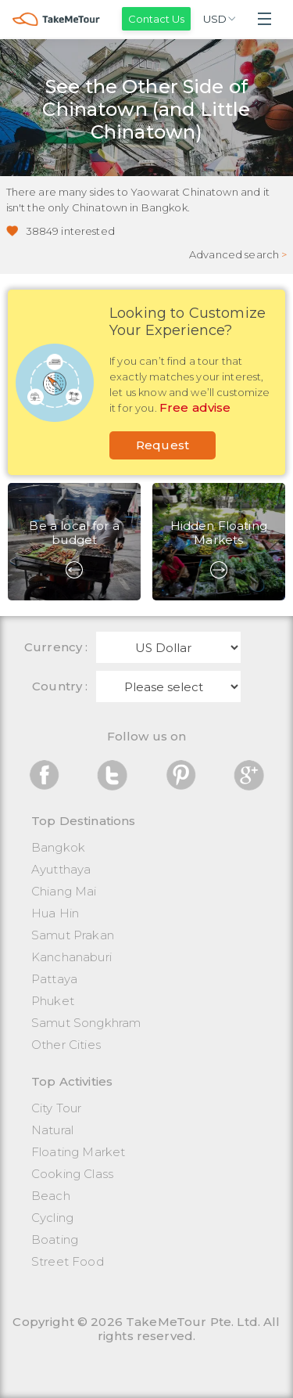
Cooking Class (72, 1173)
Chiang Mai (64, 891)
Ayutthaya (61, 869)
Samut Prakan (72, 935)
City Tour (56, 1108)
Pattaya (54, 978)
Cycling (52, 1217)
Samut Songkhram (86, 1022)
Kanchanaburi (71, 956)
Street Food (67, 1261)
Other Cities (66, 1044)
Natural (52, 1129)
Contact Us (156, 19)
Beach (50, 1195)
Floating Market (78, 1151)
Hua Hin (55, 913)
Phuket (52, 1000)
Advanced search (238, 254)
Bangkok (58, 847)
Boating (54, 1239)
